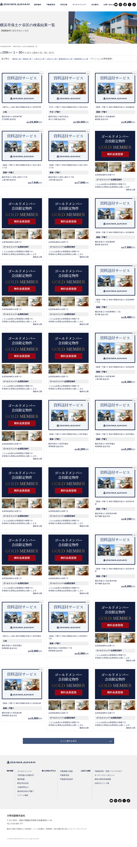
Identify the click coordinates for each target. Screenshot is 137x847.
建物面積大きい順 (74, 59)
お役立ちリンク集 (98, 786)
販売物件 (37, 4)
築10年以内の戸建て (25, 794)
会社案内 (95, 4)
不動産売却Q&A (64, 782)
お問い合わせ (109, 4)
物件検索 (21, 782)
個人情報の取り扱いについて (73, 831)
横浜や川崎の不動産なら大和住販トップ (23, 831)
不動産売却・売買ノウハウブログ (104, 774)
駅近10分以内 (23, 786)
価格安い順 (17, 59)
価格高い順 (30, 59)
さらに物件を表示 (68, 742)
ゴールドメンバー (79, 4)
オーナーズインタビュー (101, 778)
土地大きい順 (43, 59)
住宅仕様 (63, 4)
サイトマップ (92, 831)
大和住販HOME (5, 46)
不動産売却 (50, 4)
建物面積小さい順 (93, 59)
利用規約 (55, 831)
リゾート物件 (22, 798)
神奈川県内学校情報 (99, 782)
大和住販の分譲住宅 (25, 778)
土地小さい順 (58, 59)
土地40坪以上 (23, 790)
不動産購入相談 (64, 774)
